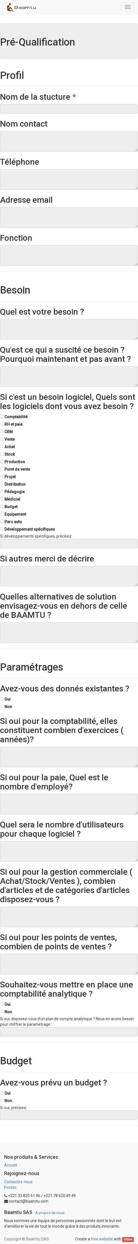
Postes (10, 1187)
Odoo (128, 1239)
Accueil (10, 1165)
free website (102, 1239)
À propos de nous (49, 1212)
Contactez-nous (18, 1182)
